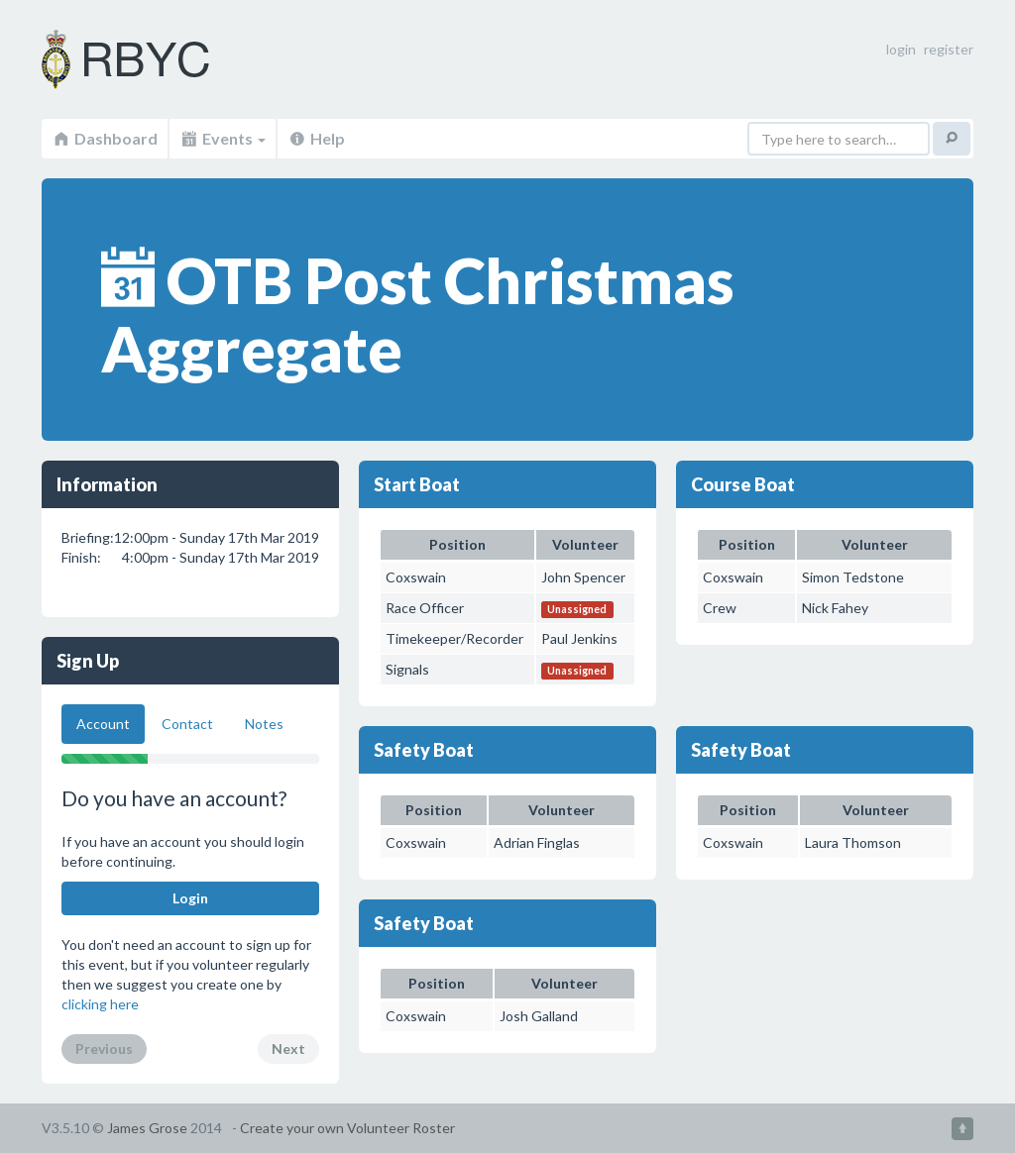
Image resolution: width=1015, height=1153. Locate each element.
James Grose (147, 1127)
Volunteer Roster (151, 59)
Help (316, 138)
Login (190, 898)
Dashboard (105, 138)
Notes (264, 723)
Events (222, 138)
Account (103, 723)
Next (288, 1048)
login (901, 49)
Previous (104, 1048)
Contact (187, 723)
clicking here (100, 1004)
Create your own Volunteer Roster (347, 1127)
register (948, 49)
